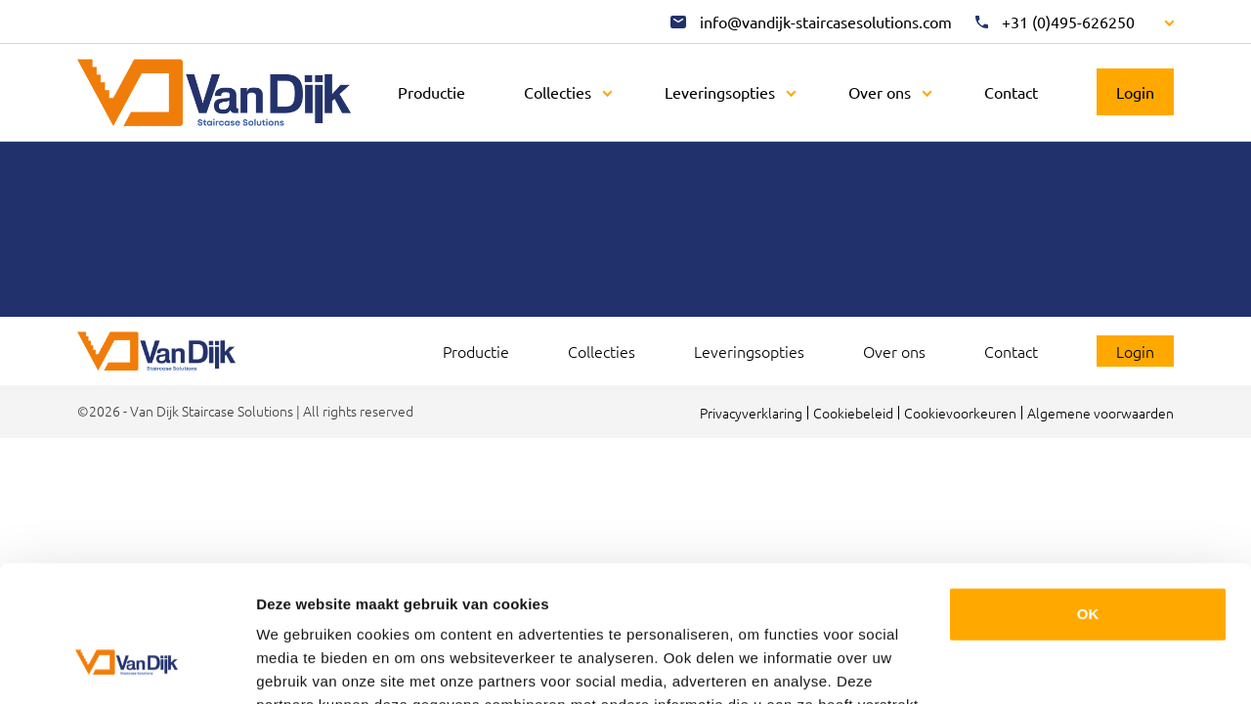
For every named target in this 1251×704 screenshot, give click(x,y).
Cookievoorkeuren (960, 412)
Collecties (557, 92)
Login (1135, 92)
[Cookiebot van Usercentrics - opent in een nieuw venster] (126, 666)
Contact (1011, 92)
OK (1088, 497)
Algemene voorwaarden (1100, 412)
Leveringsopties (720, 92)
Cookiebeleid (853, 412)
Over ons (879, 92)
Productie (431, 92)
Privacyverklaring (751, 412)
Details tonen (302, 665)
